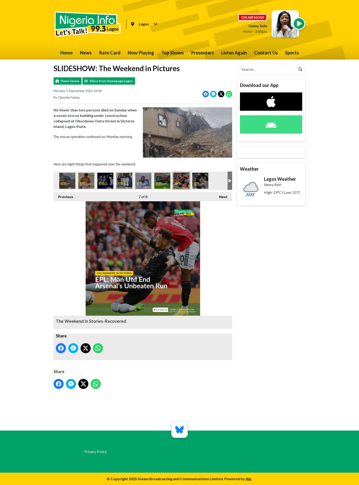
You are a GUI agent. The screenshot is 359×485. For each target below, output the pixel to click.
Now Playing (141, 52)
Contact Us (266, 52)
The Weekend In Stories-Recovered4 (200, 181)
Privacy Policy (95, 451)
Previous (63, 195)
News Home (70, 81)
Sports (292, 52)
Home (66, 52)
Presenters (202, 52)
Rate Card (109, 52)
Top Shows (172, 52)
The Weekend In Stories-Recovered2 (67, 181)
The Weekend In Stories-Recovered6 (143, 181)
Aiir (248, 479)
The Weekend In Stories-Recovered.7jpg (86, 181)
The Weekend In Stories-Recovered (181, 181)
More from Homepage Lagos (111, 81)
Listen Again (234, 52)
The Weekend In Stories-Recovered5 (124, 181)
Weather (249, 169)
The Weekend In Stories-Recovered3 (105, 181)
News (86, 52)
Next (221, 195)
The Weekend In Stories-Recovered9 (162, 181)
